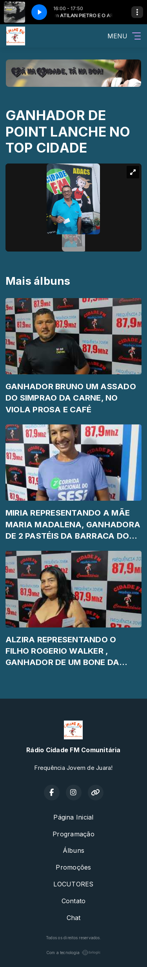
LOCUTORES (73, 884)
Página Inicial (73, 817)
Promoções (73, 867)
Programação (73, 834)
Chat (74, 918)
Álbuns (73, 850)
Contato (74, 901)
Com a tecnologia (73, 952)
